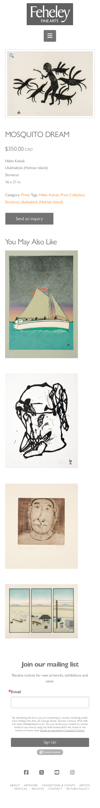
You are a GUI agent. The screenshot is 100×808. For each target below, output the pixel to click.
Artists (84, 785)
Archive (38, 788)
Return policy (78, 788)
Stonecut (12, 202)
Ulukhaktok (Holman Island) (41, 202)
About (15, 785)
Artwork (31, 785)
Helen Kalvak (49, 195)
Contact (55, 788)
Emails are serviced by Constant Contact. (62, 730)
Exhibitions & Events (58, 785)
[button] (50, 36)
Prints (25, 195)
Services (20, 788)
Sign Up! (50, 742)
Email (16, 692)
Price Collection (72, 195)
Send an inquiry (29, 218)
